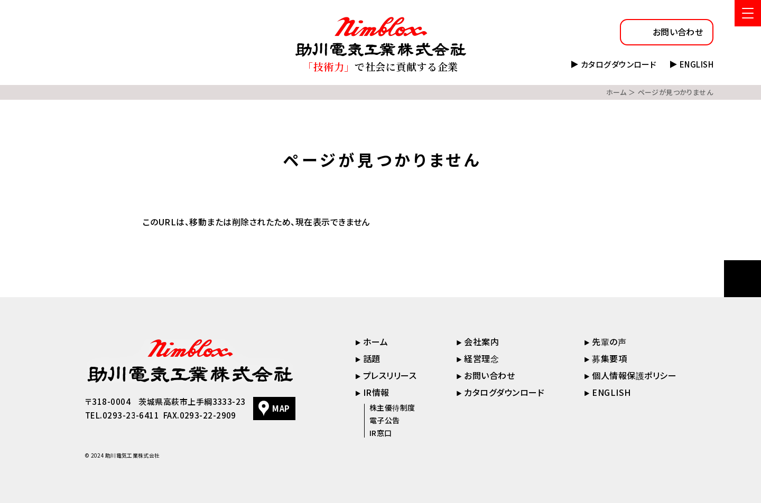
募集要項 (609, 358)
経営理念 (481, 358)
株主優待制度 (392, 407)
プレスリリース (389, 375)
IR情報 (376, 392)
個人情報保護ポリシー (634, 375)
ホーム (616, 92)
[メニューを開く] (748, 13)
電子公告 (384, 420)
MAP (281, 408)
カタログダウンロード (619, 64)
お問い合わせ (678, 31)
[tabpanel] (380, 222)
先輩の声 (609, 341)
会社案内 (481, 341)
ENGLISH (696, 64)
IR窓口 (380, 433)
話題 (371, 358)
